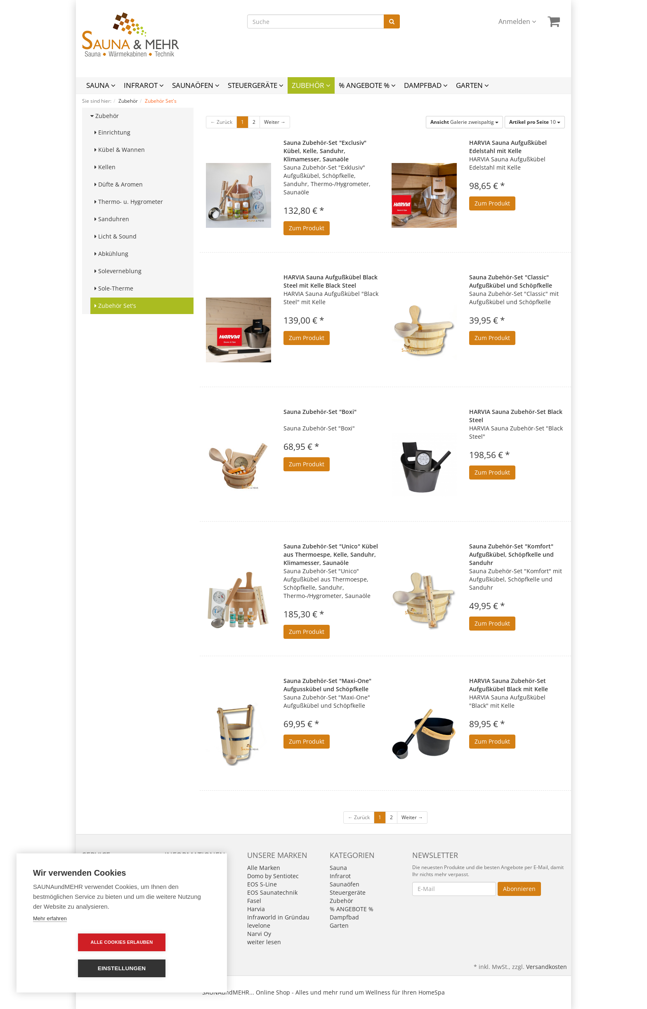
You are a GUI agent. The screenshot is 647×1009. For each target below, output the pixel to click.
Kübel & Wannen (119, 150)
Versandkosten (546, 967)
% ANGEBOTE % (367, 85)
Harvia (256, 909)
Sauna (101, 85)
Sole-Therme (113, 288)
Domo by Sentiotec (273, 876)
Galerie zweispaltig (464, 121)
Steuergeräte (255, 85)
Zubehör (311, 85)
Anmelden (517, 21)
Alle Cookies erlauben (74, 968)
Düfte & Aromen (118, 184)
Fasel (254, 901)
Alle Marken (263, 868)
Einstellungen (169, 968)
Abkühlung (111, 254)
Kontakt (92, 868)
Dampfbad (426, 85)
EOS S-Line (262, 884)
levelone (258, 925)
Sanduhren (111, 219)
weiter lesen (264, 942)
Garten (472, 85)
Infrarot (144, 85)
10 (534, 121)
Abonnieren (519, 889)
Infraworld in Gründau (278, 917)
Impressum (180, 868)
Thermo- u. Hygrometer (128, 202)
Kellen (105, 167)
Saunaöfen (196, 85)
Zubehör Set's (115, 306)
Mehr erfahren (50, 944)
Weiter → (275, 121)
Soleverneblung (118, 271)
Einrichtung (112, 132)
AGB (170, 876)
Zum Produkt (306, 228)
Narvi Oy (259, 934)
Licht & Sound (115, 236)
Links (89, 876)
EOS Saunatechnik (272, 892)
